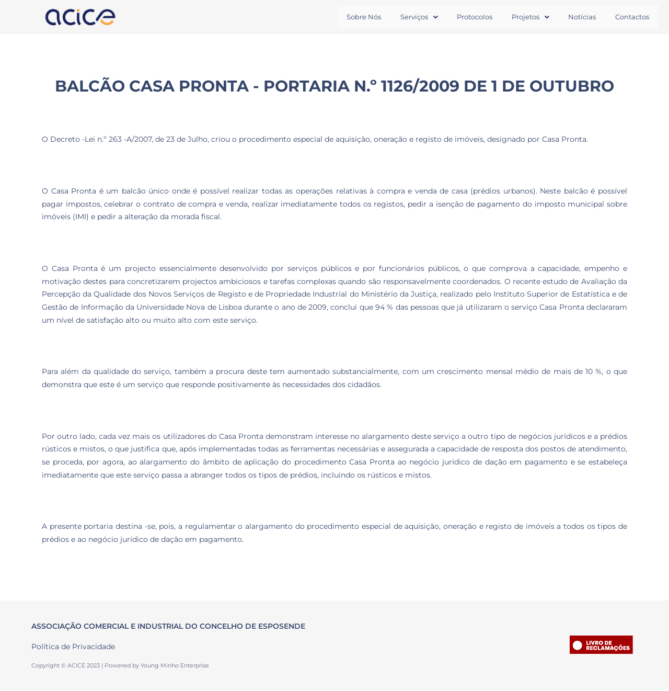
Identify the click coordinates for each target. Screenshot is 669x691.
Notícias (576, 17)
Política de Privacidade (73, 647)
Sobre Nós (342, 17)
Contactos (630, 17)
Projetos (520, 17)
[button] (401, 17)
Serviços (401, 17)
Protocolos (461, 17)
